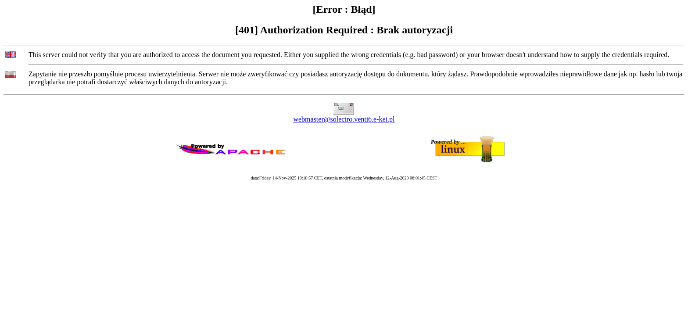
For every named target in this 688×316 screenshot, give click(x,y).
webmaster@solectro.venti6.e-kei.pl (343, 119)
